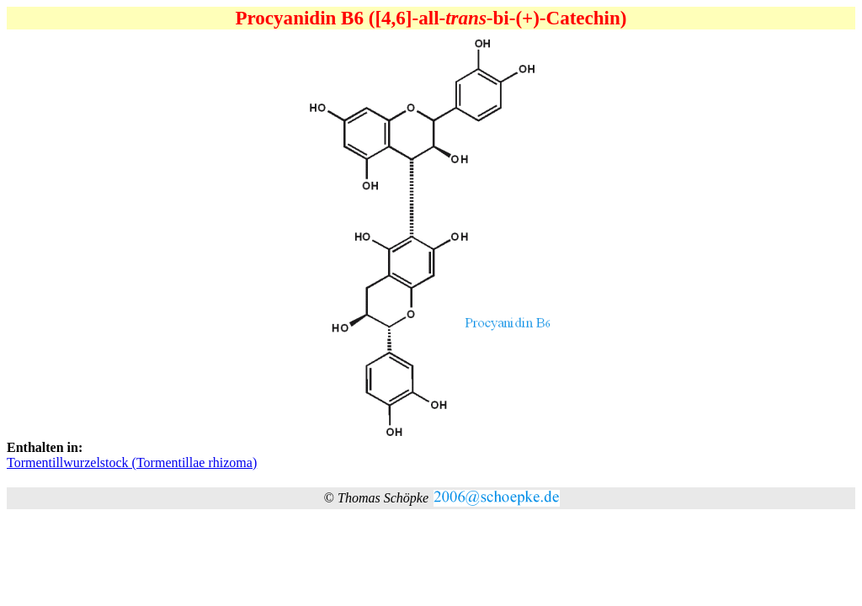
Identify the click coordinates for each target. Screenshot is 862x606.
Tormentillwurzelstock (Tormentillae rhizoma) (132, 462)
